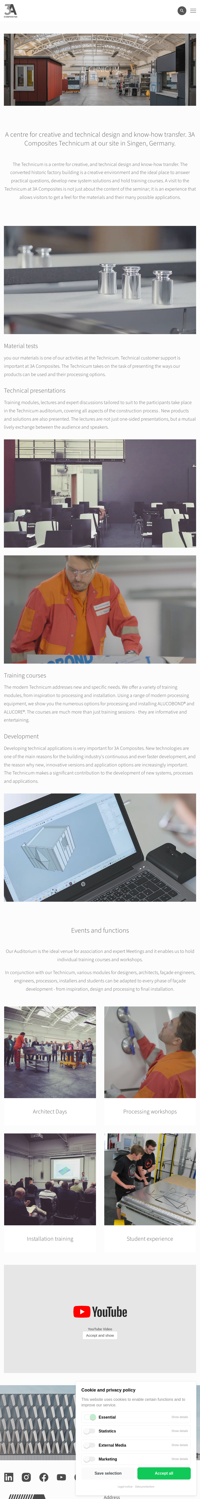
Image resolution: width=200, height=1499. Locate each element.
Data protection (144, 1487)
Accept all (164, 1473)
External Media (112, 1445)
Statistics (107, 1431)
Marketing (108, 1459)
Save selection (108, 1473)
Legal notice (125, 1487)
